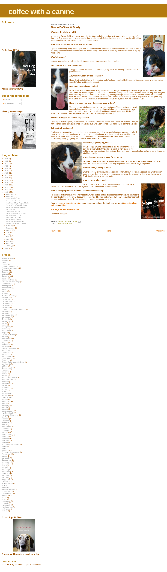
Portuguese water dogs (10, 444)
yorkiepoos (6, 509)
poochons (5, 440)
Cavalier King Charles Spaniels (13, 309)
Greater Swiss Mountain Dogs (13, 362)
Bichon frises (6, 284)
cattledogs (6, 305)
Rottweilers (6, 454)
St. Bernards (6, 491)
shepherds (6, 472)
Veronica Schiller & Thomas (15, 201)
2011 (6, 190)
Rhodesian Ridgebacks (10, 452)
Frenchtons (6, 352)
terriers (4, 495)
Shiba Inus (6, 474)
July (8, 232)
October (9, 226)
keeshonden (6, 384)
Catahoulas (6, 303)
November (10, 196)
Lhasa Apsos (6, 397)
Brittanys (5, 294)
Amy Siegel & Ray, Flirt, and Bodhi (17, 203)
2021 (6, 166)
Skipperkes (6, 480)
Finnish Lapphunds (9, 348)
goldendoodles (7, 356)
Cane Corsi (6, 299)
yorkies (4, 511)
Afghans (5, 260)
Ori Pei (4, 417)
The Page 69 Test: (65, 209)
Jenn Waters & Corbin (13, 217)
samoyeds (6, 458)
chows (4, 323)
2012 (6, 187)
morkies (5, 409)
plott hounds (6, 427)
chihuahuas (6, 317)
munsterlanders (7, 411)
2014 (6, 182)
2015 (6, 180)
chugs (4, 325)
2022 (6, 163)
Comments (8, 104)
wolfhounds (6, 505)
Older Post (160, 231)
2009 (6, 248)
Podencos (5, 429)
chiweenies (6, 321)
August (9, 230)
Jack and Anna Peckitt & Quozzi (16, 205)
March (8, 241)
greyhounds (6, 364)
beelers (4, 278)
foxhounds (6, 350)
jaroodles (5, 382)
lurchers (5, 399)
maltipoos (5, 405)
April (8, 239)
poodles (5, 442)
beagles (5, 274)
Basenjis (5, 270)
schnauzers (6, 462)
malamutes (6, 401)
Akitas (4, 262)
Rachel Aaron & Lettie (13, 199)
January (9, 246)
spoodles (5, 487)
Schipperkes (6, 460)
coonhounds (6, 331)
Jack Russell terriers (9, 378)
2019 (6, 171)
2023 (6, 161)
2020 (6, 168)
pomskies (5, 438)
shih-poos (5, 476)
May (8, 237)
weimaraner (6, 501)
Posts (6, 100)
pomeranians (7, 434)
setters (4, 466)
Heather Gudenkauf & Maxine (16, 223)
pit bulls (5, 425)
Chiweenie (6, 319)
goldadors (5, 354)
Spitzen (4, 485)
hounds (4, 374)
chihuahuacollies (8, 315)
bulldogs (5, 297)
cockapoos (6, 327)
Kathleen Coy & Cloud (13, 215)
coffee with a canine (41, 11)
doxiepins (5, 346)
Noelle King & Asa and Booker (16, 207)
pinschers (5, 423)
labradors (5, 395)
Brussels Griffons (8, 296)
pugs (3, 448)
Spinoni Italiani (7, 483)
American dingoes (8, 266)
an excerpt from (69, 203)
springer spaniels (8, 489)
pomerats (5, 436)
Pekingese (6, 421)
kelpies (4, 386)
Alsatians (5, 264)
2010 (6, 192)
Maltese (5, 403)
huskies (5, 376)
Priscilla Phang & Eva (13, 211)
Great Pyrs (6, 360)
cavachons (6, 307)
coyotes (5, 337)
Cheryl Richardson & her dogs (16, 213)
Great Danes (6, 358)
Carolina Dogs (7, 301)
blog (64, 205)
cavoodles (5, 313)
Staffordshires (7, 493)
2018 (6, 173)
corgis (4, 333)
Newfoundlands (7, 413)
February (9, 243)
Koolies (4, 389)
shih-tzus (5, 478)
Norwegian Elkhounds (10, 415)
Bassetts (5, 272)
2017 (6, 175)
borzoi (4, 290)
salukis (4, 456)
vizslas (4, 499)
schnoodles (6, 464)
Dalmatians (6, 341)
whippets (5, 503)
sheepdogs (6, 470)
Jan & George (10, 209)
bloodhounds (6, 288)
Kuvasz (4, 391)
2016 (6, 178)
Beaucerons (6, 276)
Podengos (5, 431)
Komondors (6, 388)
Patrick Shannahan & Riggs (15, 221)
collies (4, 329)
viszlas (4, 497)
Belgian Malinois (8, 280)
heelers (4, 372)
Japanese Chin (7, 380)
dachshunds (6, 339)
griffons (4, 366)
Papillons (5, 419)
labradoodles (6, 393)
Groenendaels (7, 368)
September (10, 228)
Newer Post (56, 231)
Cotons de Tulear (8, 335)
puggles (5, 446)
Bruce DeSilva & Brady (13, 219)
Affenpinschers (7, 258)
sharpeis (5, 468)
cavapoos (5, 311)
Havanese (5, 370)
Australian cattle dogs (10, 268)
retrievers (5, 450)
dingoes (5, 342)
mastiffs (5, 407)
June (8, 235)
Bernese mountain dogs (64, 223)
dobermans (6, 344)
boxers (4, 292)
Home (108, 231)
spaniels (5, 481)
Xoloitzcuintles (7, 507)
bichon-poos (6, 286)
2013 (6, 185)
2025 (6, 159)
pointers (5, 433)
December (10, 194)
